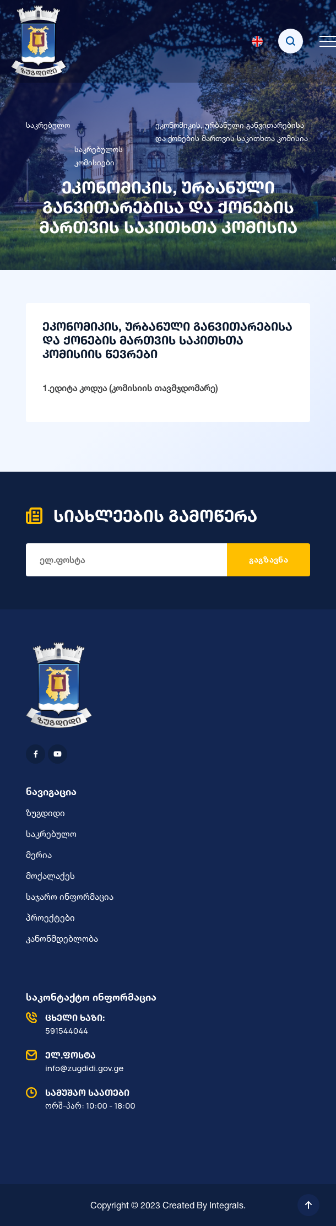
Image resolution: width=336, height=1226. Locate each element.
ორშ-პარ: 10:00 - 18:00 (165, 1098)
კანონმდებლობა (62, 938)
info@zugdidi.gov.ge (165, 1061)
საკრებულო (48, 124)
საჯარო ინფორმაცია (69, 896)
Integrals (226, 1205)
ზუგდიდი (45, 812)
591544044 (165, 1023)
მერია (39, 854)
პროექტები (50, 917)
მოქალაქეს (50, 875)
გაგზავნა (268, 559)
